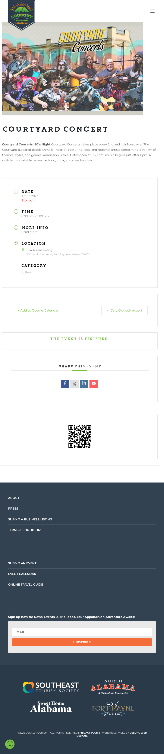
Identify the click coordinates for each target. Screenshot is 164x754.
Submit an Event (22, 563)
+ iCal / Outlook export (124, 311)
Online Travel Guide (25, 585)
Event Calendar (22, 574)
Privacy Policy (89, 732)
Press (13, 509)
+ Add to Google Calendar (38, 311)
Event (27, 272)
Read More (29, 232)
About (13, 498)
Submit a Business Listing (30, 519)
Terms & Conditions (25, 530)
